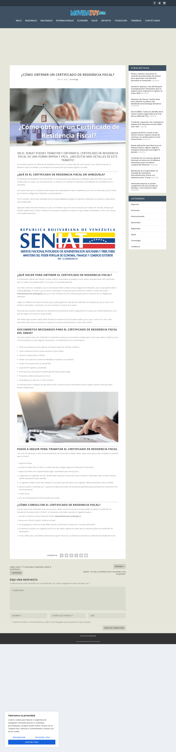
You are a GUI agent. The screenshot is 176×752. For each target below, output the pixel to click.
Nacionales (47, 22)
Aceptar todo (31, 742)
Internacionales (65, 22)
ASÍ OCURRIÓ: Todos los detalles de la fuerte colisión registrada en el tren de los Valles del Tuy (147, 120)
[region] (32, 729)
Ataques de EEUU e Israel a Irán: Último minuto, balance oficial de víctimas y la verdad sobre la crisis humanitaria (145, 142)
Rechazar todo (42, 737)
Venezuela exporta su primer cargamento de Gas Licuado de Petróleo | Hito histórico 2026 (144, 192)
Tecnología (121, 22)
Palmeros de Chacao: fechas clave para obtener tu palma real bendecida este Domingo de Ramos (146, 107)
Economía (82, 22)
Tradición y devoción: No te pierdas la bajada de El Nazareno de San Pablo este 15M (147, 130)
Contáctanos (152, 22)
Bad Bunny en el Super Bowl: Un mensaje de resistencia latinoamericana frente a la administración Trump (144, 180)
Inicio (19, 22)
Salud (94, 22)
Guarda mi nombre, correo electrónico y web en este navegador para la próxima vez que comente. (52, 628)
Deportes (106, 22)
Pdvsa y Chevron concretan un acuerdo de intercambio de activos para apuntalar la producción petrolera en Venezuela (146, 83)
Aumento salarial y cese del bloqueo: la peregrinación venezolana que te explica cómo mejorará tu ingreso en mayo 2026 (147, 96)
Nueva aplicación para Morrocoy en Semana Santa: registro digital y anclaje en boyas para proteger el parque (146, 155)
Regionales (31, 22)
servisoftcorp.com (94, 648)
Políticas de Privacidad (88, 642)
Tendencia (136, 22)
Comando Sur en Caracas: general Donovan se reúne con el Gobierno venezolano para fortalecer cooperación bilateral (145, 167)
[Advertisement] (88, 48)
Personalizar (19, 737)
